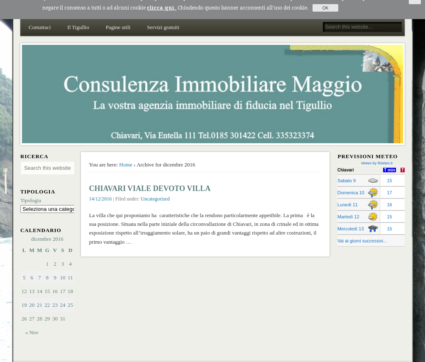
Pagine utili (118, 21)
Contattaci (40, 21)
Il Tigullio (78, 21)
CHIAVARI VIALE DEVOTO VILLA (150, 182)
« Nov (32, 326)
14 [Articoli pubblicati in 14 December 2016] (39, 285)
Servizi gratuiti (163, 21)
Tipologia (30, 194)
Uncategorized (155, 193)
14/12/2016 (100, 193)
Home (125, 158)
